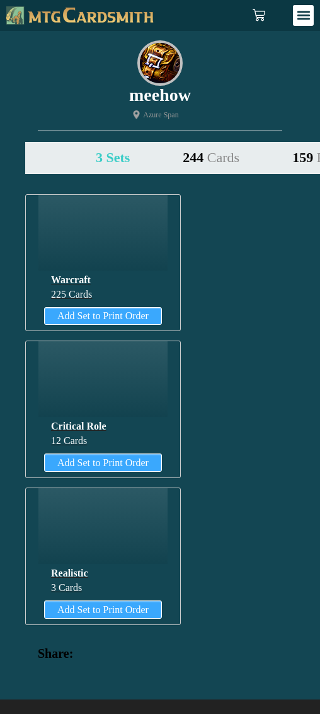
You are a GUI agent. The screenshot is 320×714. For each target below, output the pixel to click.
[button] (303, 15)
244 (211, 157)
